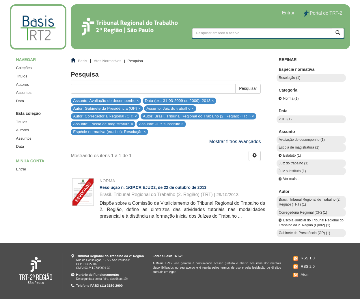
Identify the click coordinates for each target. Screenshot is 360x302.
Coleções (24, 68)
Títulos (21, 76)
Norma (107, 180)
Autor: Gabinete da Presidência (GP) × (106, 108)
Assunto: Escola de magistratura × (103, 124)
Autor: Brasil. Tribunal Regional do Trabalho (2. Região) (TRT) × (198, 116)
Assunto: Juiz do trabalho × (170, 108)
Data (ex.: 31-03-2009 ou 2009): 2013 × (179, 100)
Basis (82, 61)
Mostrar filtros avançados (235, 141)
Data (20, 101)
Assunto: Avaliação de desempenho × (106, 100)
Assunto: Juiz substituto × (161, 124)
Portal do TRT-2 (323, 13)
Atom (300, 275)
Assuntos (23, 92)
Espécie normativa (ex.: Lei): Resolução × (109, 132)
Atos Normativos (107, 61)
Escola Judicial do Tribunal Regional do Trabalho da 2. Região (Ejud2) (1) (311, 222)
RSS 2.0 (303, 266)
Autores (22, 84)
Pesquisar (248, 88)
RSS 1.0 (303, 258)
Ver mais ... (291, 179)
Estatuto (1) (292, 155)
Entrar (21, 169)
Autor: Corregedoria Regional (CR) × (105, 116)
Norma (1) (291, 98)
